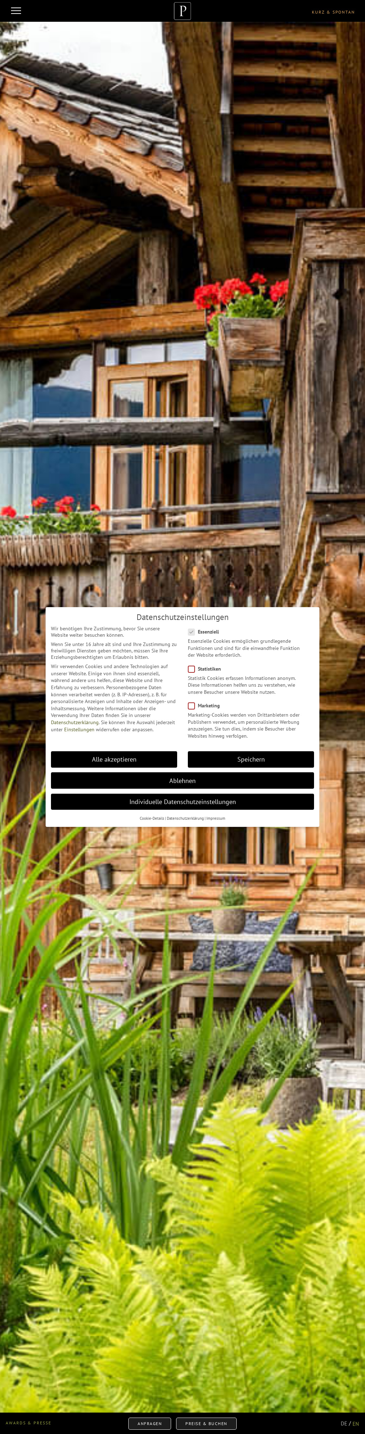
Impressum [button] (215, 816)
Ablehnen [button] (182, 779)
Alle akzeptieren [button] (114, 758)
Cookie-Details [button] (152, 816)
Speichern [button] (251, 758)
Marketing (206, 704)
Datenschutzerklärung (75, 720)
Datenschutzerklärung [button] (185, 816)
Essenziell (205, 630)
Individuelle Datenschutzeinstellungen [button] (182, 800)
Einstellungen (79, 727)
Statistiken (207, 667)
